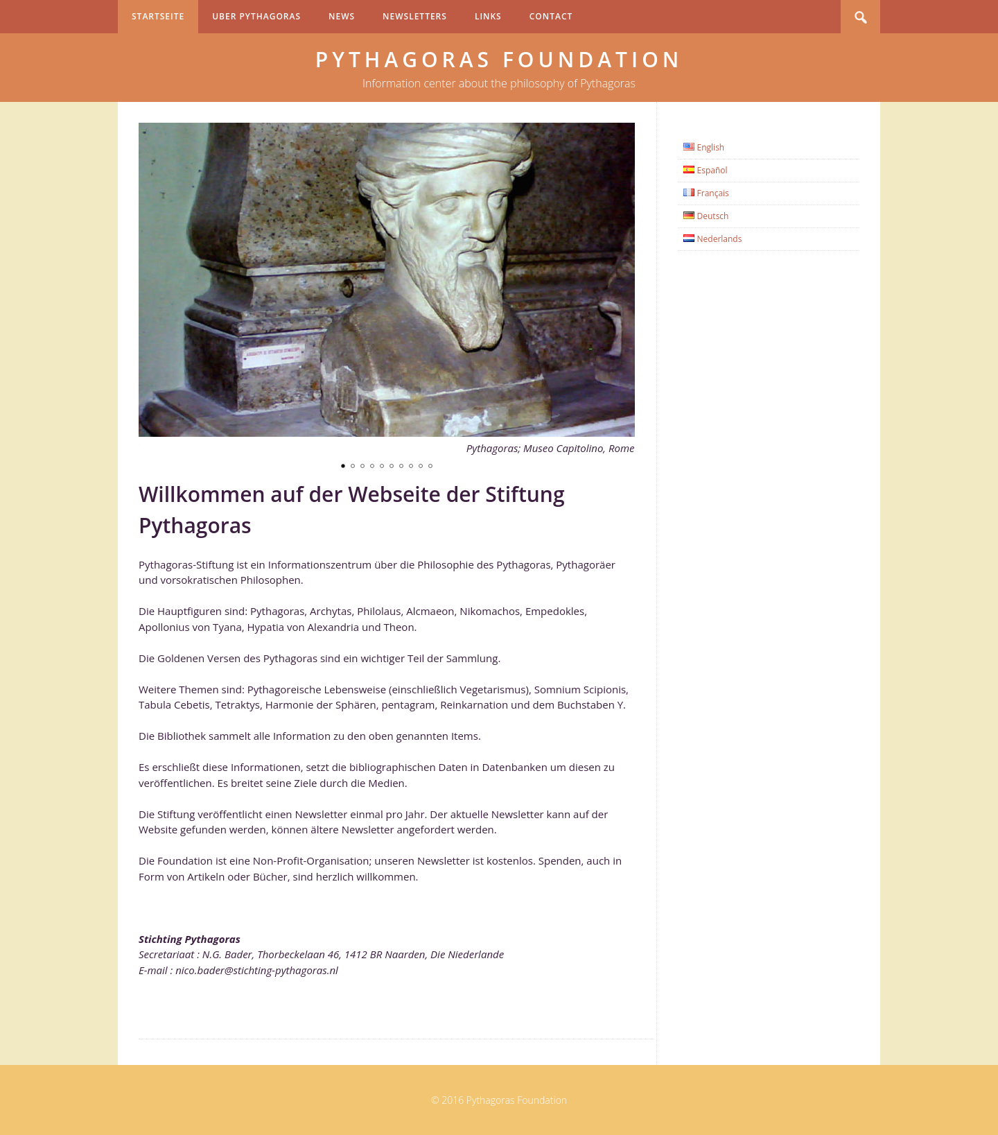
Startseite (158, 16)
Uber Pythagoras (256, 16)
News (342, 16)
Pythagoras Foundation (499, 59)
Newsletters (415, 16)
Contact (551, 16)
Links (488, 16)
